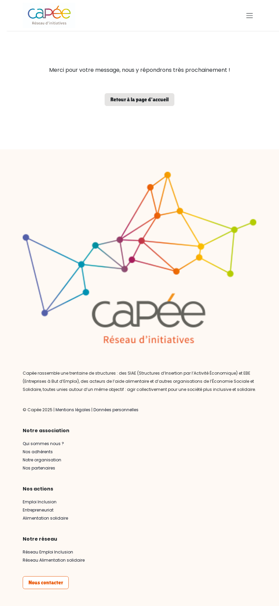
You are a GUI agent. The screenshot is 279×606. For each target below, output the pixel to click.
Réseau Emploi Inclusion (48, 552)
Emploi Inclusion (40, 502)
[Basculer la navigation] (249, 15)
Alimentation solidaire (45, 518)
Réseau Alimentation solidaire (54, 560)
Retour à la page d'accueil (139, 99)
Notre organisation (42, 460)
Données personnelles (115, 410)
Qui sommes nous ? (43, 443)
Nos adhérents (38, 452)
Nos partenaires (39, 468)
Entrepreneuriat (38, 510)
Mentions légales (73, 410)
